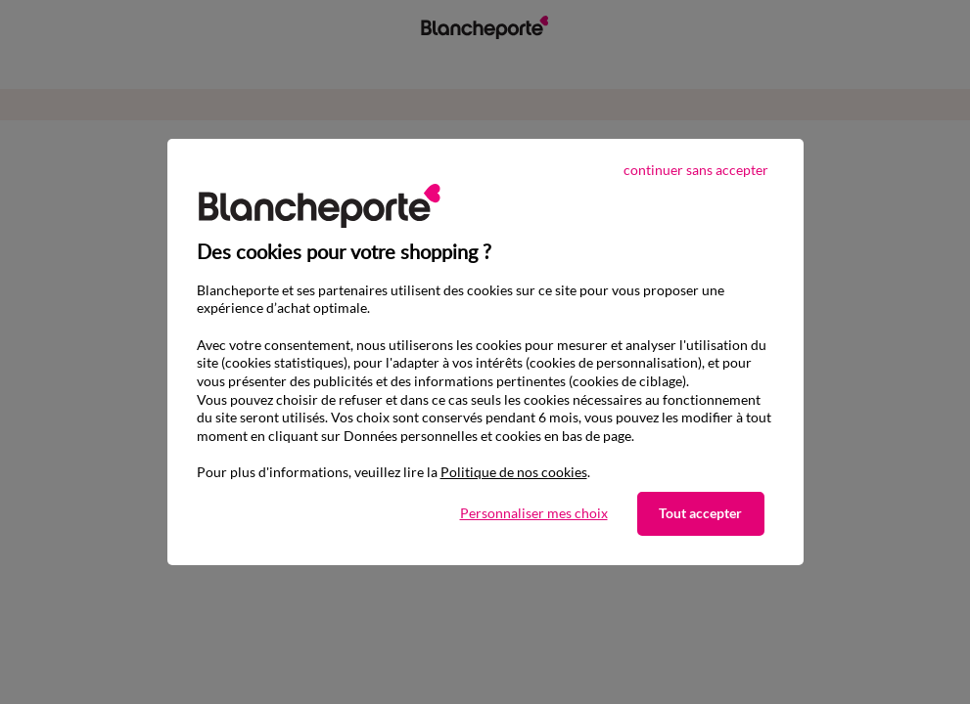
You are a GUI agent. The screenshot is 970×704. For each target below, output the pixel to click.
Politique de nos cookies (513, 471)
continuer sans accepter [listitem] (696, 169)
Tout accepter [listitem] (700, 513)
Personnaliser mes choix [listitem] (534, 513)
